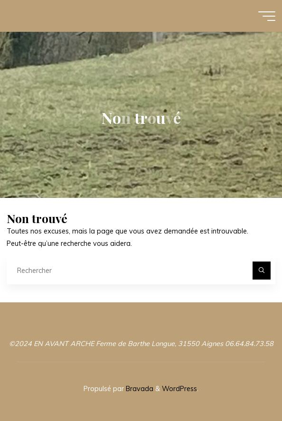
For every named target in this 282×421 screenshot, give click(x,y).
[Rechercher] (261, 270)
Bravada (138, 388)
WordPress (179, 388)
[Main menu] (266, 16)
